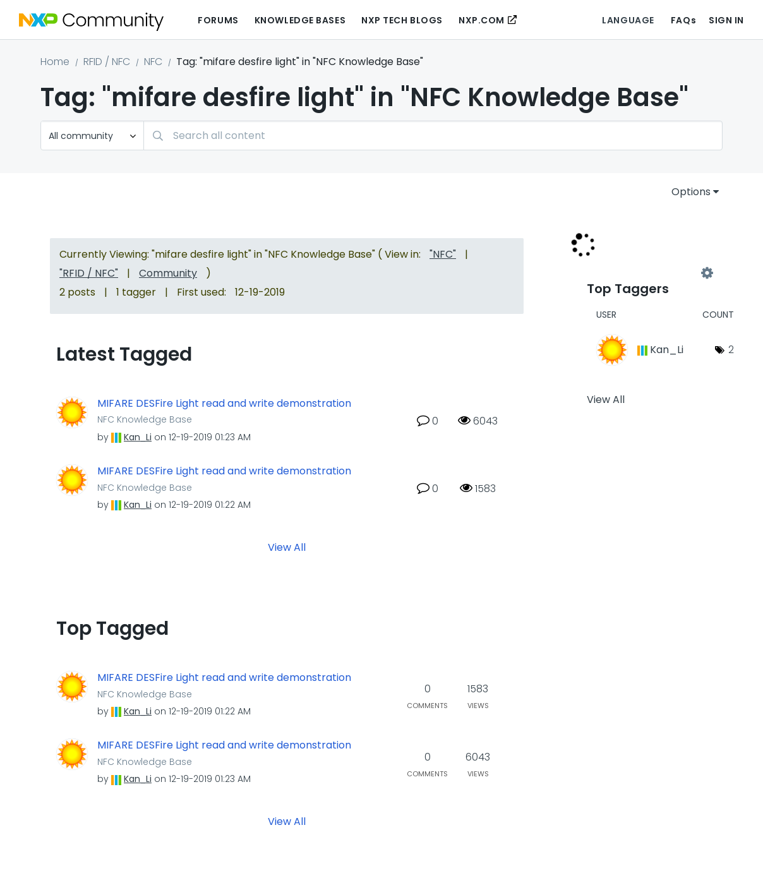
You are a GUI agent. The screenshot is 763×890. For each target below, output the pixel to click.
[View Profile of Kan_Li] (138, 437)
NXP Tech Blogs (402, 20)
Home (54, 61)
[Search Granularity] (92, 135)
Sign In (726, 20)
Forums (218, 20)
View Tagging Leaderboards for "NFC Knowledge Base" (647, 273)
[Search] (433, 135)
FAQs (683, 20)
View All (287, 547)
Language (628, 20)
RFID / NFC (106, 61)
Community (168, 273)
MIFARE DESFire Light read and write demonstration (224, 404)
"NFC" (443, 254)
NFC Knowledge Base (144, 419)
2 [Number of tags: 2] (731, 349)
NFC (153, 61)
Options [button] (691, 191)
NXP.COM (482, 20)
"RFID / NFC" (88, 273)
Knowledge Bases (300, 20)
